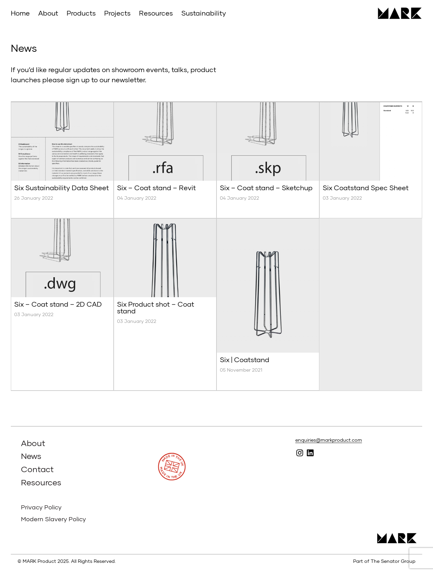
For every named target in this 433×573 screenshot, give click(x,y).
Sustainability (203, 13)
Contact (37, 469)
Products (81, 13)
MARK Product (397, 13)
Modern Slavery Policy (53, 519)
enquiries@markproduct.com (328, 440)
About (48, 13)
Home (20, 13)
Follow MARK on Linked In (310, 452)
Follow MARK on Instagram (299, 452)
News (31, 456)
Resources (156, 13)
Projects (117, 13)
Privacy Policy (41, 507)
